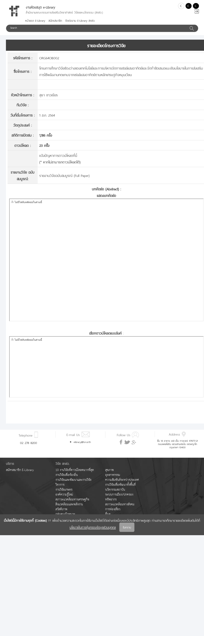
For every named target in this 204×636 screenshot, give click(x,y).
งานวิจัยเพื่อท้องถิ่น (66, 475)
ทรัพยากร (111, 499)
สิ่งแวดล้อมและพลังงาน (69, 504)
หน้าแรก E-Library (35, 20)
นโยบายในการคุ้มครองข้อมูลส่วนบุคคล (93, 527)
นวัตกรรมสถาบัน (115, 490)
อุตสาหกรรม (112, 475)
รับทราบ (127, 527)
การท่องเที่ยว (112, 509)
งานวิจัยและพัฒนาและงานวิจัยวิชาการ (73, 482)
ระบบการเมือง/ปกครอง (119, 495)
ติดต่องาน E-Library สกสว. (80, 20)
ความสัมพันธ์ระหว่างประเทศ (122, 480)
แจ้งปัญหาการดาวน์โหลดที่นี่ (58, 155)
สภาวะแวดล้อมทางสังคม (119, 504)
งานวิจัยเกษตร (63, 490)
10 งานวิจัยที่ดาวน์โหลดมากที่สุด (74, 470)
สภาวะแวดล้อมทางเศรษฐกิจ (72, 499)
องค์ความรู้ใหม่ (64, 495)
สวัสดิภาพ (61, 509)
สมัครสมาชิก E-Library (20, 470)
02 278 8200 (28, 442)
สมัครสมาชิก (55, 20)
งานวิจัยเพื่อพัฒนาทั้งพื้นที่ (120, 485)
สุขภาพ (109, 470)
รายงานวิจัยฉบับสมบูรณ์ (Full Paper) (64, 175)
